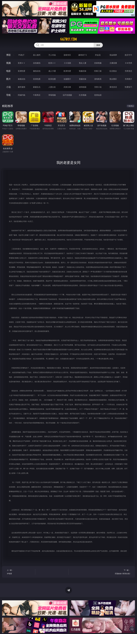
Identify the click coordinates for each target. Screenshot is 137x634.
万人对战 (52, 55)
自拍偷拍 (36, 63)
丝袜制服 (98, 63)
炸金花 (98, 55)
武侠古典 (67, 87)
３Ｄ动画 (67, 63)
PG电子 (21, 55)
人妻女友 (52, 87)
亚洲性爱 (21, 71)
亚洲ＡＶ (21, 63)
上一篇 (20, 572)
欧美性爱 (67, 71)
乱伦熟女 (113, 71)
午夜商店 (36, 95)
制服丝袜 (82, 71)
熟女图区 (113, 79)
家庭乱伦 (36, 87)
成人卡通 (52, 71)
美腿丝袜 (82, 79)
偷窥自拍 (21, 79)
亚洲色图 (36, 79)
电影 (8, 70)
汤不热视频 (67, 95)
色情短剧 (98, 95)
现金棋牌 (113, 55)
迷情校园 (82, 87)
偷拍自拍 (36, 71)
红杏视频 (82, 95)
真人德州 (36, 55)
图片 (8, 78)
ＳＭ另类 (128, 63)
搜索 (98, 45)
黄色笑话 (113, 87)
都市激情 (21, 87)
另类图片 (128, 79)
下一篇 (116, 572)
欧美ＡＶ (52, 63)
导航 (8, 94)
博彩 (8, 54)
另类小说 (98, 87)
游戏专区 (67, 55)
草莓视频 (52, 95)
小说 (8, 86)
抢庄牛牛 (128, 55)
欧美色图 (52, 79)
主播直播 (113, 63)
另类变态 (128, 71)
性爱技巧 (128, 87)
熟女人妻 (82, 63)
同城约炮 (21, 95)
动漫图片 (67, 79)
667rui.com (68, 39)
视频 (8, 62)
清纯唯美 (98, 79)
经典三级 (98, 71)
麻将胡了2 (82, 55)
